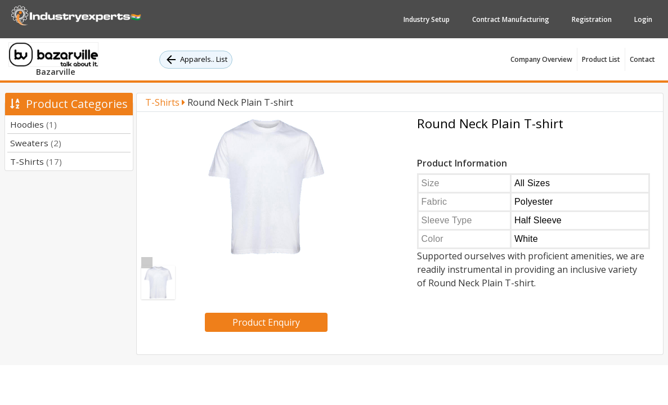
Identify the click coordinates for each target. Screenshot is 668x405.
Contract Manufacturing (510, 19)
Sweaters (35, 142)
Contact (642, 59)
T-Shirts (36, 161)
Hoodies (33, 124)
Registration (592, 19)
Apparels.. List (195, 59)
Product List (601, 59)
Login (643, 19)
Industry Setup (427, 19)
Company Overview (541, 59)
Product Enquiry (266, 322)
